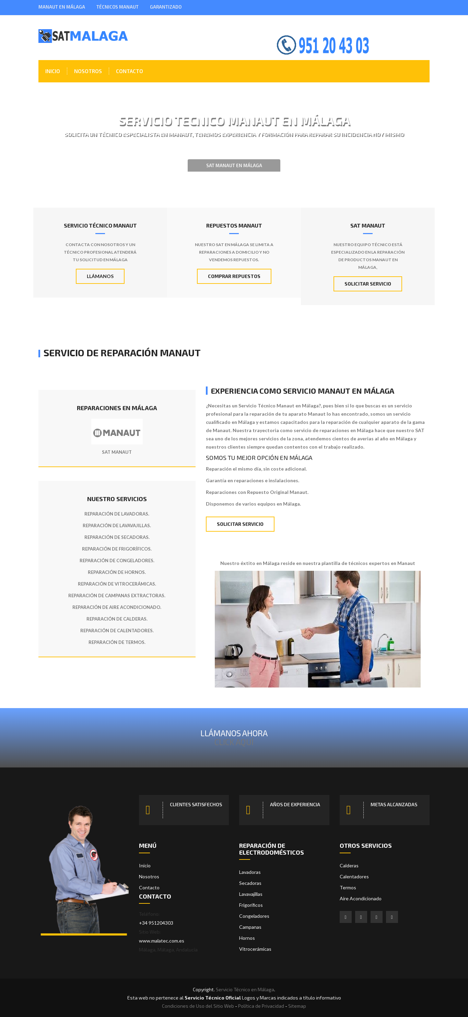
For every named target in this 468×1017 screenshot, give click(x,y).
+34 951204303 (156, 923)
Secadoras (250, 883)
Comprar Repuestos (234, 276)
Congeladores (254, 916)
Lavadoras (250, 872)
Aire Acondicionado (361, 898)
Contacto (129, 71)
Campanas (250, 927)
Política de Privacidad (261, 1006)
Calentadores (354, 876)
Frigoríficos (251, 905)
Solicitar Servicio (367, 284)
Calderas (349, 865)
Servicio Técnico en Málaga (245, 989)
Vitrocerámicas (255, 949)
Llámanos (100, 276)
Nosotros (88, 71)
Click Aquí (234, 742)
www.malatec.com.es (161, 941)
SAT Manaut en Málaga (234, 165)
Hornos (247, 938)
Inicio (52, 71)
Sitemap (297, 1006)
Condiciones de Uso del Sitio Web (198, 1006)
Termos (348, 887)
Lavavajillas (250, 894)
